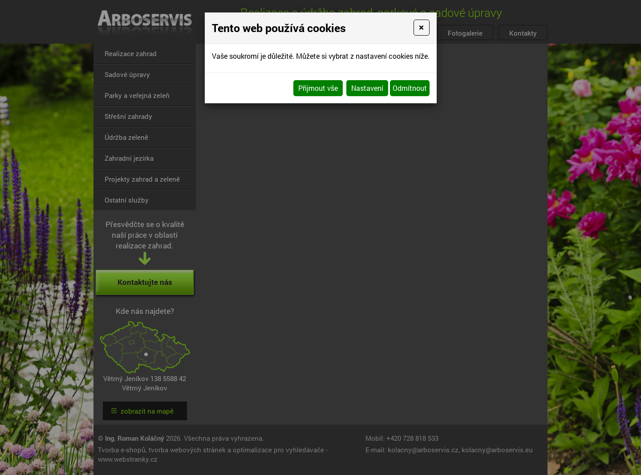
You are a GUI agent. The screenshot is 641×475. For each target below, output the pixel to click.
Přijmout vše (318, 88)
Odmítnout (410, 88)
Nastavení (367, 88)
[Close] (421, 28)
